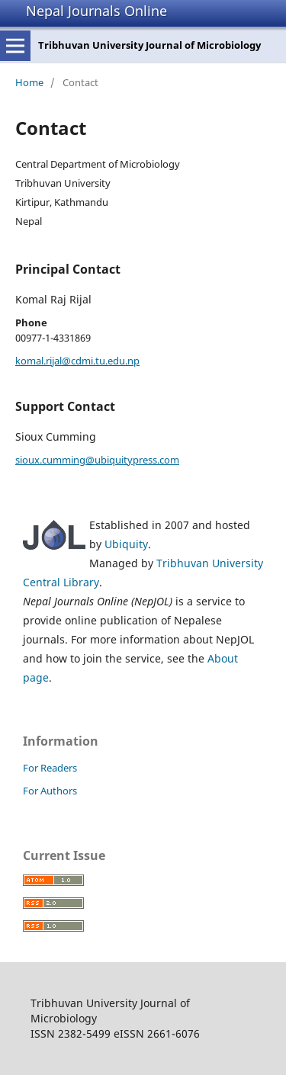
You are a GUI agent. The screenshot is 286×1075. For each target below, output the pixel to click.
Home (29, 82)
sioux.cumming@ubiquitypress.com (97, 460)
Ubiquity (126, 544)
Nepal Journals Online (96, 11)
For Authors (50, 790)
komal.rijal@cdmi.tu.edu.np (77, 360)
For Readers (50, 768)
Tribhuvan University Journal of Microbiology (149, 45)
